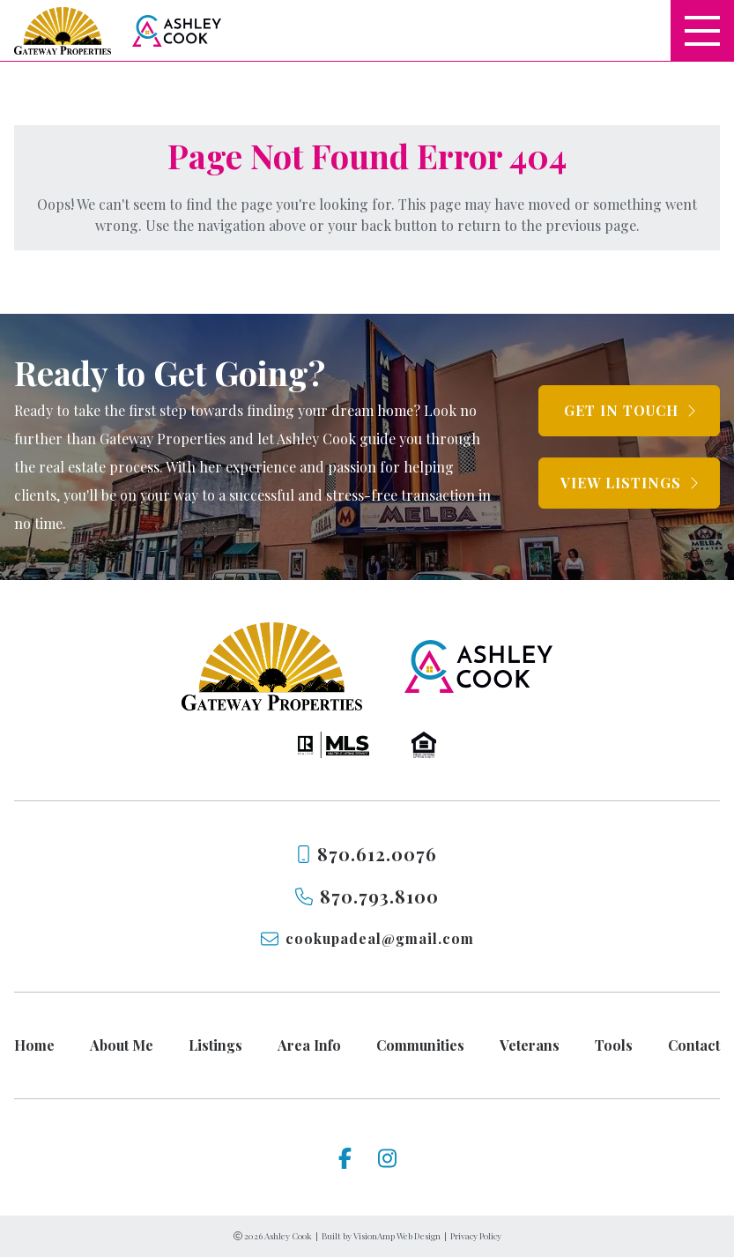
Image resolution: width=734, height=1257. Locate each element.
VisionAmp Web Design (397, 1236)
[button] (629, 410)
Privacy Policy (475, 1236)
